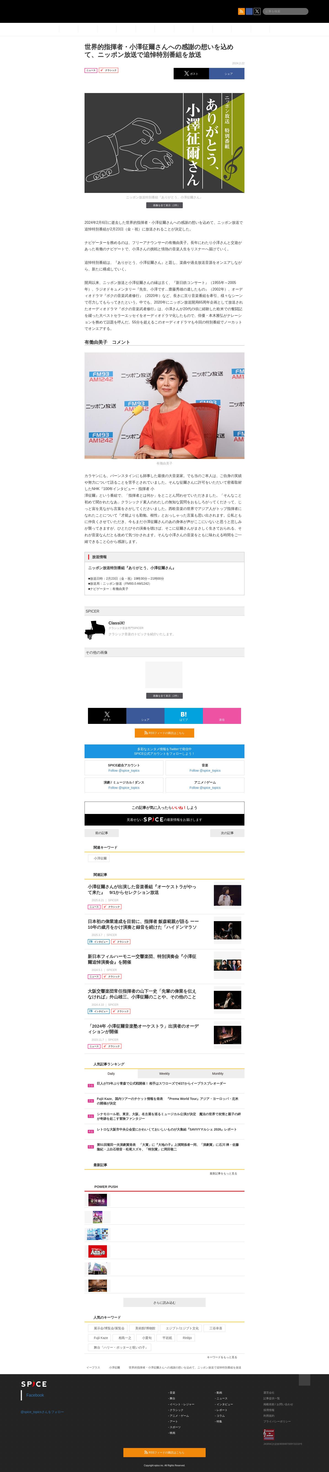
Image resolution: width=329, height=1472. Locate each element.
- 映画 (171, 1433)
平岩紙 (165, 1338)
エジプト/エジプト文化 (180, 1328)
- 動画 (218, 1392)
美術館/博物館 (143, 1328)
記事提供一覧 (271, 1398)
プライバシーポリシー (277, 1421)
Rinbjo (185, 1338)
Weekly (164, 1073)
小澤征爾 (98, 858)
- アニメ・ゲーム (178, 1415)
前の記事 (97, 833)
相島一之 (123, 1338)
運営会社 (268, 1392)
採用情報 (268, 1410)
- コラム (220, 1415)
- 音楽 (171, 1392)
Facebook (35, 1395)
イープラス (93, 1367)
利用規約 (268, 1415)
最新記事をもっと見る (225, 1173)
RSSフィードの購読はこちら (167, 733)
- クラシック (175, 1410)
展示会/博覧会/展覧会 (107, 1328)
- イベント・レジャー (181, 1404)
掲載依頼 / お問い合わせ (278, 1404)
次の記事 (231, 833)
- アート (173, 1421)
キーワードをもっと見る (224, 1357)
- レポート (221, 1410)
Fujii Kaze (99, 1338)
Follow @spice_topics (124, 770)
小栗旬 (145, 1338)
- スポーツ (174, 1427)
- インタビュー (224, 1404)
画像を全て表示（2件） (164, 205)
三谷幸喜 (214, 1328)
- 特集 (218, 1421)
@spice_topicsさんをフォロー (42, 1412)
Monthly (217, 1073)
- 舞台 (171, 1398)
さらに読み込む (177, 1302)
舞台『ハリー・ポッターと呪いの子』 (119, 1347)
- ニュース (221, 1398)
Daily (111, 1073)
